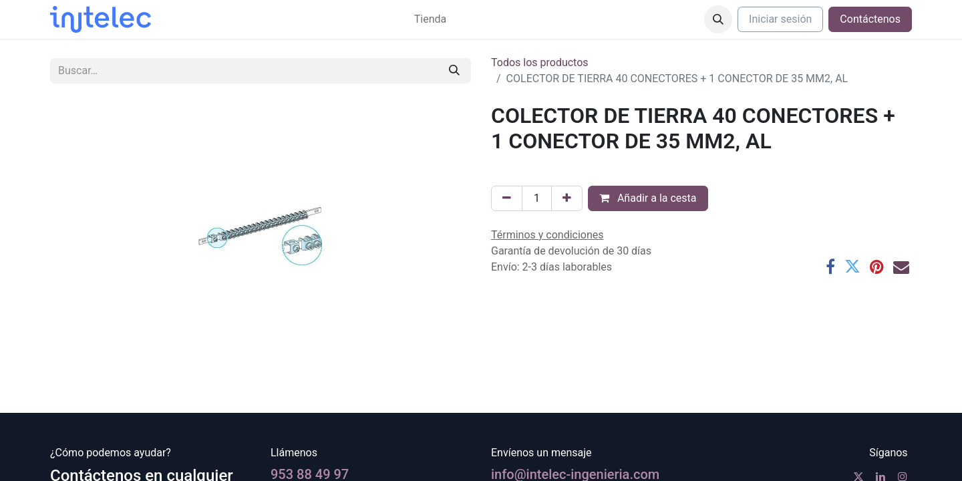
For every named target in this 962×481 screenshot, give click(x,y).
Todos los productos (540, 62)
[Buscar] (454, 71)
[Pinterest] (877, 267)
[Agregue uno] (567, 198)
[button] (718, 19)
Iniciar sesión (780, 19)
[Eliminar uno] (506, 198)
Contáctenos (870, 19)
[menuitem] (430, 19)
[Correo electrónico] (901, 267)
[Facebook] (830, 267)
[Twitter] (852, 267)
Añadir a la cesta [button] (648, 198)
